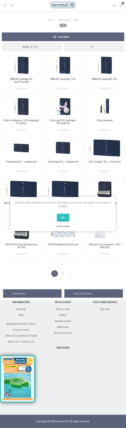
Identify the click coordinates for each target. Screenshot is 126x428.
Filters (63, 36)
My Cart (104, 309)
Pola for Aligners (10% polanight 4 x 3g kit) (21, 122)
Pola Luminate (105, 120)
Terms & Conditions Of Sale (21, 335)
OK (63, 217)
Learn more (63, 226)
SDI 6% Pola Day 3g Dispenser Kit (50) (21, 246)
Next (71, 273)
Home (51, 20)
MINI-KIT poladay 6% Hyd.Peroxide (21, 80)
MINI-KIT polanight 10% (63, 79)
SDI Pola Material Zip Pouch (63, 244)
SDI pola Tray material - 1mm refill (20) (105, 246)
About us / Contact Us (21, 341)
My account (63, 309)
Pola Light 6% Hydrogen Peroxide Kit (63, 122)
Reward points (63, 321)
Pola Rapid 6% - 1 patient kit (21, 161)
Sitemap (21, 309)
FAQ (21, 315)
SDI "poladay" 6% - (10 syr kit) (105, 161)
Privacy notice (21, 329)
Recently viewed (63, 332)
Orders (63, 315)
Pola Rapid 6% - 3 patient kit (63, 161)
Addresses (63, 327)
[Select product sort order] (32, 47)
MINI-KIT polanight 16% (104, 79)
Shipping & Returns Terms (21, 323)
